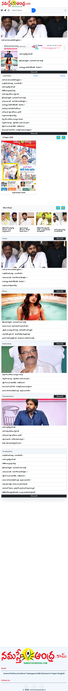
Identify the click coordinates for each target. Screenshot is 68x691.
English (61, 673)
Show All (34, 72)
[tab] (7, 76)
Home (6, 673)
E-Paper (53, 673)
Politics (13, 673)
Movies (45, 673)
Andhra (21, 673)
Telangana (31, 673)
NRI (39, 673)
